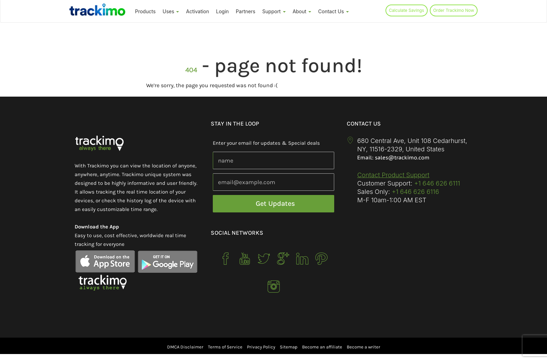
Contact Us (333, 11)
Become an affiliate (322, 346)
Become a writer (363, 346)
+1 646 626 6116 (414, 191)
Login (222, 11)
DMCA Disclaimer (185, 346)
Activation (197, 11)
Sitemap (289, 346)
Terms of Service (225, 346)
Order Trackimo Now (453, 10)
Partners (245, 11)
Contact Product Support (393, 175)
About (302, 11)
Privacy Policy (261, 346)
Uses (171, 11)
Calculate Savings (406, 10)
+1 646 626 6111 (437, 183)
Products (145, 11)
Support (274, 11)
